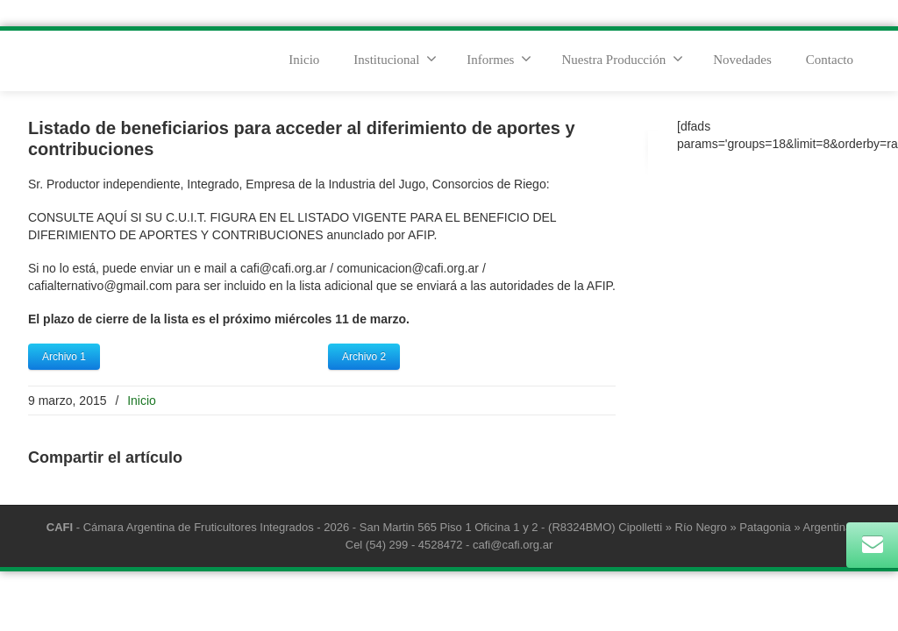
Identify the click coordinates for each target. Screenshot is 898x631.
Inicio (304, 60)
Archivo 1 (64, 357)
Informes (499, 59)
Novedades (742, 60)
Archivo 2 (364, 357)
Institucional (395, 59)
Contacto (829, 60)
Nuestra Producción (622, 59)
